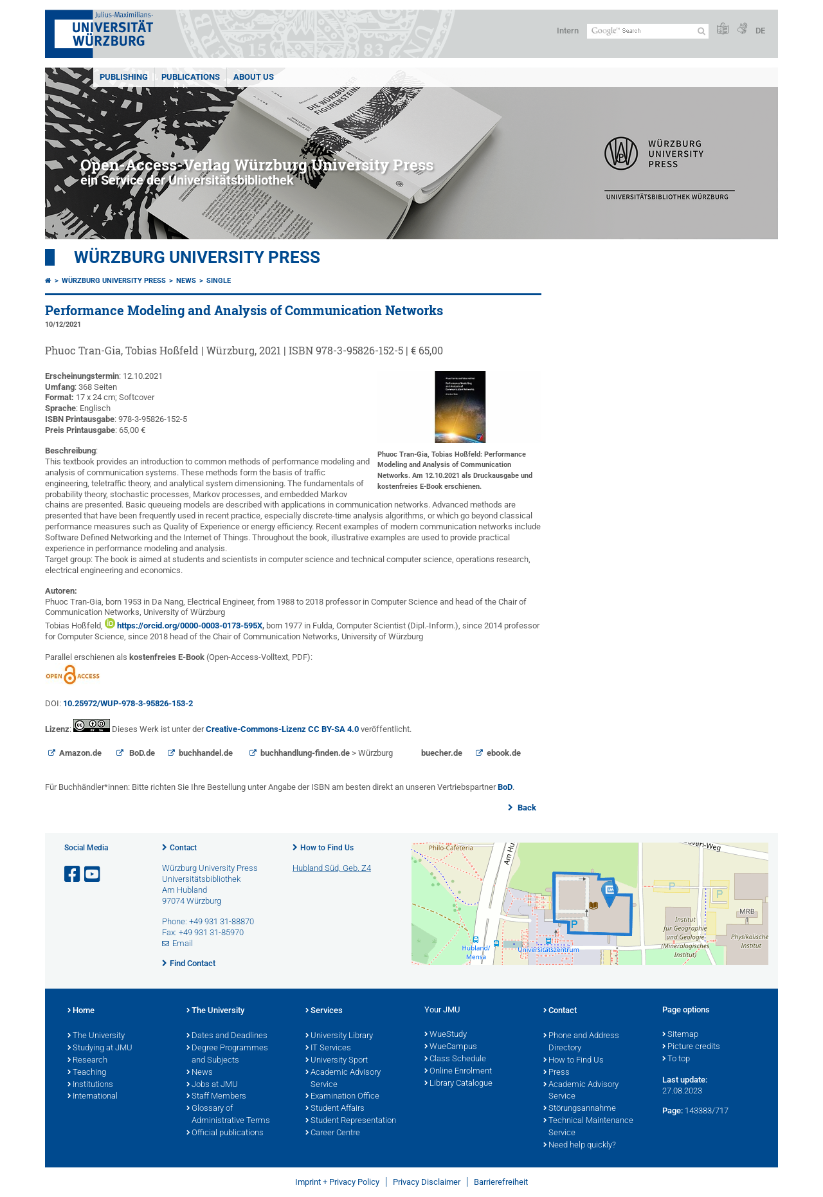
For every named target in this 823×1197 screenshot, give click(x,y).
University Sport (336, 1060)
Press (556, 1073)
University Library (339, 1036)
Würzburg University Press (197, 257)
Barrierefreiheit (501, 1182)
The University (96, 1036)
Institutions (90, 1085)
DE (760, 30)
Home (81, 1011)
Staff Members (216, 1096)
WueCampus (450, 1047)
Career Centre (332, 1133)
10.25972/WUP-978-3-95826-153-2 (128, 703)
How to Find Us (327, 847)
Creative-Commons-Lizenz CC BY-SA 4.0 (282, 729)
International (93, 1096)
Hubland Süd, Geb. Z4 (332, 868)
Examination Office (342, 1096)
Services (324, 1011)
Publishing (124, 77)
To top (676, 1059)
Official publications (225, 1133)
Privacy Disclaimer (426, 1182)
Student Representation (350, 1121)
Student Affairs (335, 1109)
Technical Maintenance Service (588, 1127)
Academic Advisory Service (343, 1079)
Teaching (87, 1073)
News (186, 281)
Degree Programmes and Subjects (227, 1054)
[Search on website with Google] (648, 31)
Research (87, 1060)
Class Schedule (455, 1059)
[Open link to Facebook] (73, 874)
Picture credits (691, 1047)
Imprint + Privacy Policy (337, 1182)
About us (253, 77)
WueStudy (445, 1035)
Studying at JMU (100, 1048)
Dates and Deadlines (226, 1036)
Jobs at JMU (212, 1085)
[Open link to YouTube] (93, 874)
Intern (568, 30)
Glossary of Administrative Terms (228, 1115)
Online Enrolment (458, 1071)
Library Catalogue (458, 1084)
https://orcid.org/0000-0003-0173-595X (188, 625)
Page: (672, 1110)
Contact (183, 847)
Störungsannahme (579, 1109)
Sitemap (680, 1035)
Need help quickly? (579, 1145)
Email (182, 943)
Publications (190, 77)
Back (526, 807)
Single (218, 281)
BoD (505, 787)
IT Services (328, 1048)
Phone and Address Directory (581, 1042)
